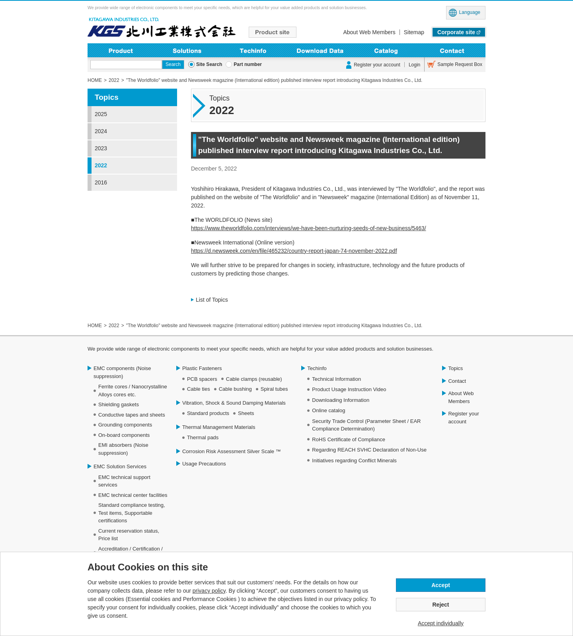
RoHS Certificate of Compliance (348, 439)
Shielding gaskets (118, 404)
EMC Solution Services (120, 466)
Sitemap (414, 32)
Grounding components (125, 425)
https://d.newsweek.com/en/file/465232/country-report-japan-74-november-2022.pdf (294, 251)
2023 (101, 148)
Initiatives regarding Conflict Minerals (354, 460)
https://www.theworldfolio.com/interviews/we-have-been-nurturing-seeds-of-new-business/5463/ (308, 228)
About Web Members (369, 32)
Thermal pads (202, 437)
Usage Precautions (204, 464)
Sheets (246, 413)
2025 (101, 114)
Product (121, 50)
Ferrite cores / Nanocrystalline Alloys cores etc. (132, 391)
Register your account (377, 64)
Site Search (209, 64)
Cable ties (198, 389)
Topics (107, 97)
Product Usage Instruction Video (349, 389)
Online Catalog (386, 50)
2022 (101, 165)
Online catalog (328, 410)
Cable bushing (235, 389)
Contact (452, 50)
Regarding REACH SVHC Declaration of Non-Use (369, 450)
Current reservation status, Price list (128, 535)
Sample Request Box (459, 64)
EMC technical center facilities (132, 495)
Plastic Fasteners (202, 368)
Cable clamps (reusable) (254, 379)
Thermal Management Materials (218, 427)
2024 (101, 131)
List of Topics (212, 300)
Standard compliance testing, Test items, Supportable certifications (131, 513)
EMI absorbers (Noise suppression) (123, 449)
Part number (248, 64)
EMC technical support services (124, 481)
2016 (101, 182)
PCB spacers (202, 379)
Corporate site (456, 32)
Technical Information (336, 379)
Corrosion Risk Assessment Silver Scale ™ (231, 451)
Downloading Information (319, 50)
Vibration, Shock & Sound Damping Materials (234, 403)
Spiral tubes (274, 389)
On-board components (124, 435)
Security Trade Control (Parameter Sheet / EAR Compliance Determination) (366, 425)
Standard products (208, 413)
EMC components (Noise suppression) (122, 372)
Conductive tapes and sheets (131, 415)
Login (414, 64)
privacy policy (209, 591)
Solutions (187, 50)
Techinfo (253, 50)
